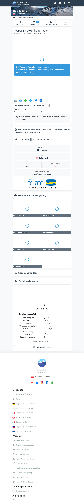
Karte (16, 399)
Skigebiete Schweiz (22, 417)
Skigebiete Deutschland (23, 403)
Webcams (23, 17)
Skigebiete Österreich (22, 408)
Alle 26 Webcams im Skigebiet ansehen (32, 105)
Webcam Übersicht (21, 440)
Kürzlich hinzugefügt (22, 473)
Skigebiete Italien (21, 422)
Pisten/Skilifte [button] (51, 23)
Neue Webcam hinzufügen (24, 482)
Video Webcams (20, 450)
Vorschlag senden (41, 139)
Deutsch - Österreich (42, 376)
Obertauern (42, 150)
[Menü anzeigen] (69, 3)
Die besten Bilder (20, 477)
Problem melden (22, 139)
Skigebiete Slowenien (22, 431)
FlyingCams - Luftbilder (23, 459)
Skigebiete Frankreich (22, 413)
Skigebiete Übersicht (22, 394)
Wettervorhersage (42, 347)
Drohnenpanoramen (22, 491)
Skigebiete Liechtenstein (24, 427)
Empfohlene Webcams (23, 445)
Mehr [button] (65, 23)
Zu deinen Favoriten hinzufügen (28, 110)
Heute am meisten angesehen (26, 468)
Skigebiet (20, 23)
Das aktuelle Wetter (29, 281)
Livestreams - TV (21, 463)
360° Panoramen (20, 454)
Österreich (43, 158)
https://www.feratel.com (42, 174)
